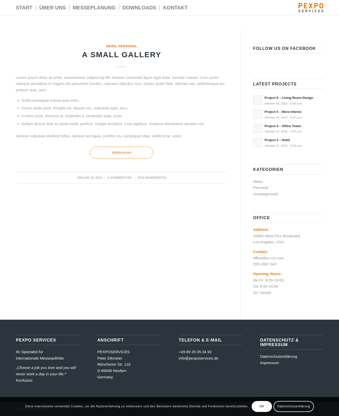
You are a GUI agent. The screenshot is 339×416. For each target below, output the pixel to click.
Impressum (269, 363)
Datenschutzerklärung (278, 356)
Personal (127, 46)
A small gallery (121, 54)
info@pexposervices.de (198, 358)
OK (262, 406)
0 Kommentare (119, 178)
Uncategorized (265, 194)
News (111, 46)
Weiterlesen (122, 152)
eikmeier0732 (155, 178)
